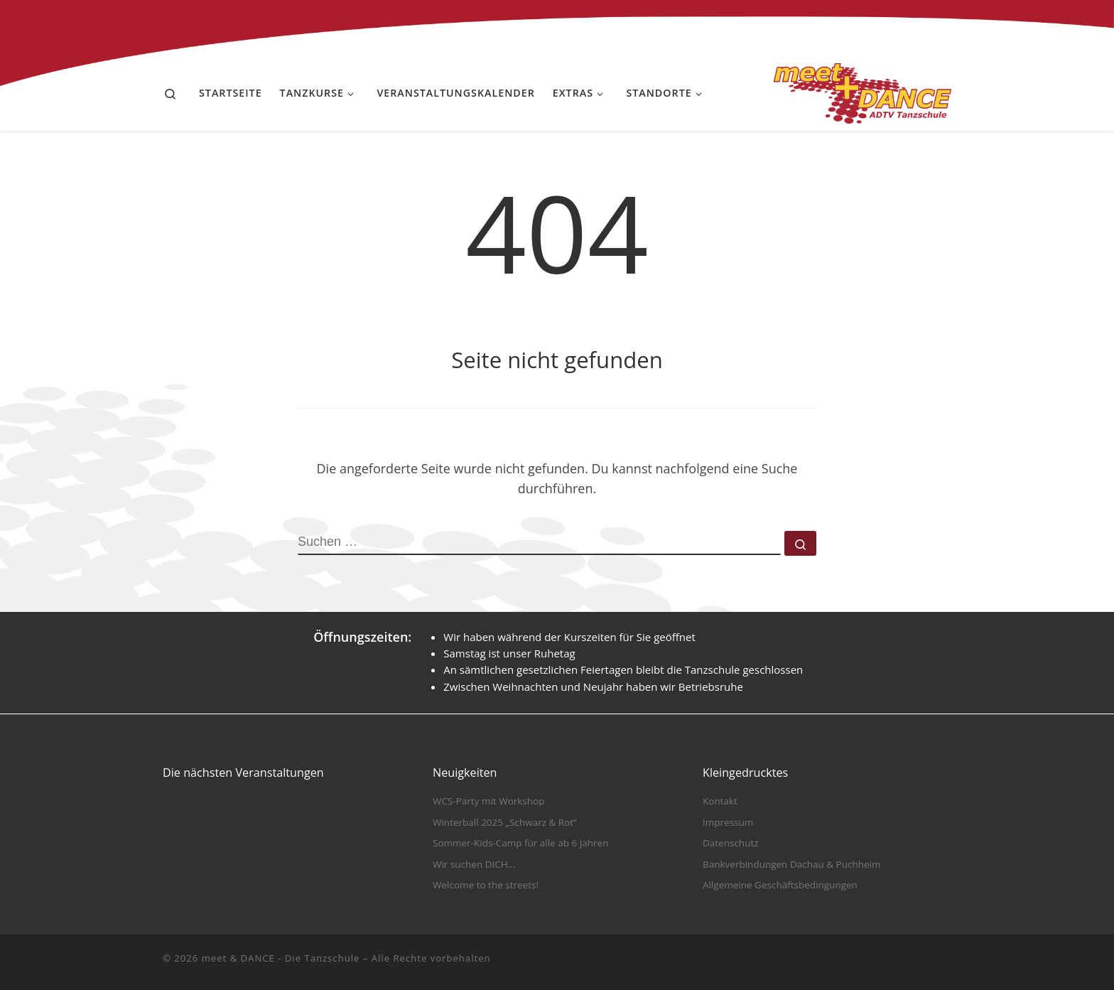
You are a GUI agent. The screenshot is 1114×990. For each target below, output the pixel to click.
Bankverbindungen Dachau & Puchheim (791, 864)
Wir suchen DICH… (474, 864)
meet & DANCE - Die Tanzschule (281, 958)
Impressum (728, 822)
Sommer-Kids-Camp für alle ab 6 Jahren (520, 842)
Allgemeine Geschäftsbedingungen (780, 884)
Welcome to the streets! (486, 884)
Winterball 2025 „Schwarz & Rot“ (505, 822)
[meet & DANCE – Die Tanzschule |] (862, 90)
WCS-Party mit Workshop (488, 801)
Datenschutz (731, 842)
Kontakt (720, 801)
